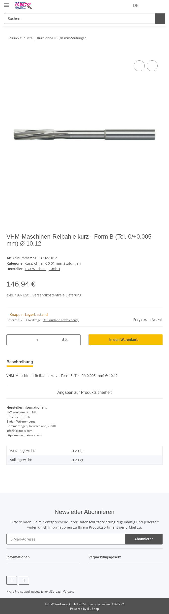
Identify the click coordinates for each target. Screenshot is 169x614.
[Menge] (36, 339)
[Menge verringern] (12, 339)
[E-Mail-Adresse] (66, 538)
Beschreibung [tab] (20, 361)
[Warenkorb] (160, 5)
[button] (141, 5)
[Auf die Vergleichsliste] (139, 65)
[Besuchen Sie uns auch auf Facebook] (11, 579)
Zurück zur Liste (21, 38)
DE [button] (126, 5)
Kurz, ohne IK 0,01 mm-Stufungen (53, 263)
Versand (68, 590)
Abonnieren (144, 538)
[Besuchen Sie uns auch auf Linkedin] (24, 579)
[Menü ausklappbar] (6, 3)
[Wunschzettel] (150, 5)
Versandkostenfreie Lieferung (57, 294)
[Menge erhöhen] (74, 339)
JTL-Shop (93, 608)
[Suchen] (79, 18)
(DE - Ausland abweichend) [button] (60, 319)
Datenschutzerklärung (97, 521)
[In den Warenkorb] (10, 53)
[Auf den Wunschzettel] (152, 65)
